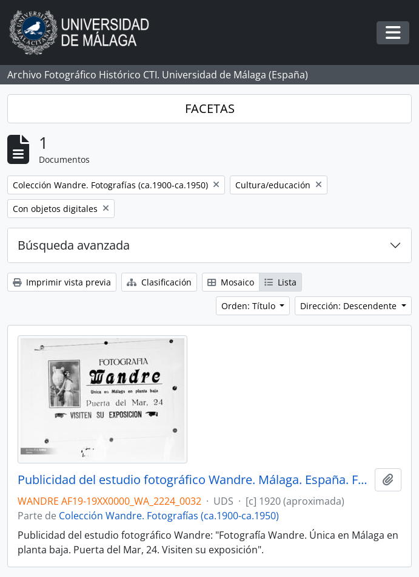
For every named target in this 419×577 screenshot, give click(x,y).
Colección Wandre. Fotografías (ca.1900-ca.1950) (169, 515)
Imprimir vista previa (62, 282)
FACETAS (210, 108)
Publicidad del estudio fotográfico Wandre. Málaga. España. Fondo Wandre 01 (194, 480)
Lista (280, 282)
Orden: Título (249, 306)
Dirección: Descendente (349, 306)
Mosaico (230, 282)
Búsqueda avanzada (74, 245)
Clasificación (159, 282)
